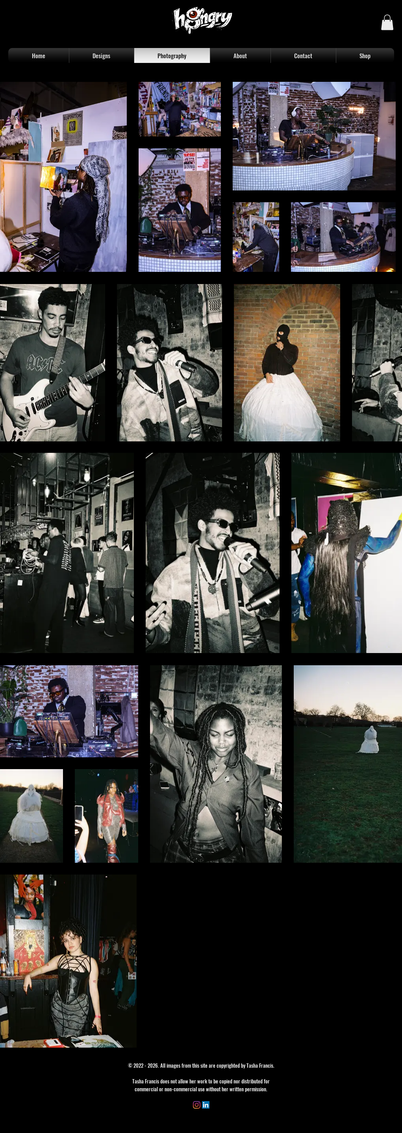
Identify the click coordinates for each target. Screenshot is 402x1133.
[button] (387, 22)
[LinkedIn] (205, 1105)
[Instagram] (196, 1105)
